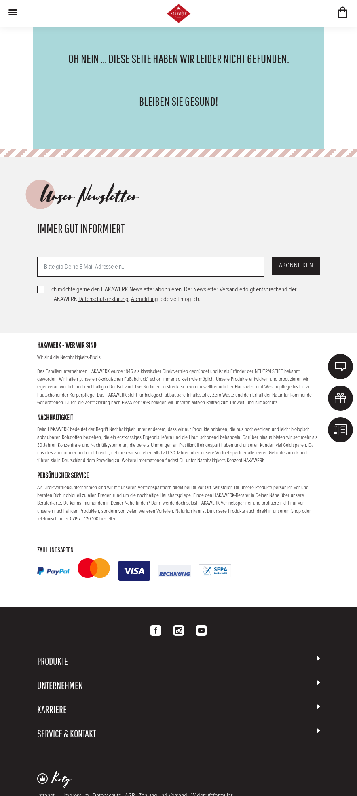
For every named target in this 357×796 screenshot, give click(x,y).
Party (61, 779)
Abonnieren (296, 265)
